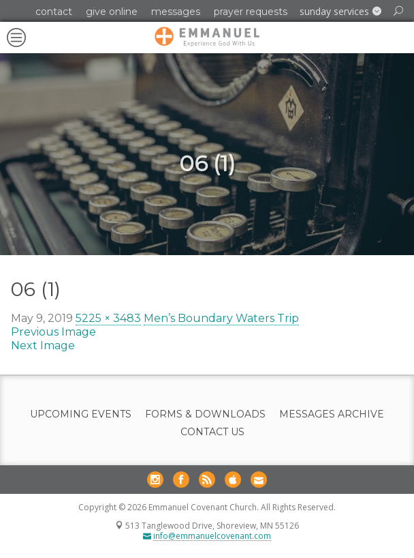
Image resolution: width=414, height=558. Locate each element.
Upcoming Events (80, 414)
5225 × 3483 (108, 318)
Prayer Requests (250, 11)
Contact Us (212, 432)
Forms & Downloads (205, 414)
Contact (53, 11)
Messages (175, 11)
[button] (340, 12)
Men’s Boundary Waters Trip (221, 318)
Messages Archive (331, 414)
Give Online (112, 11)
